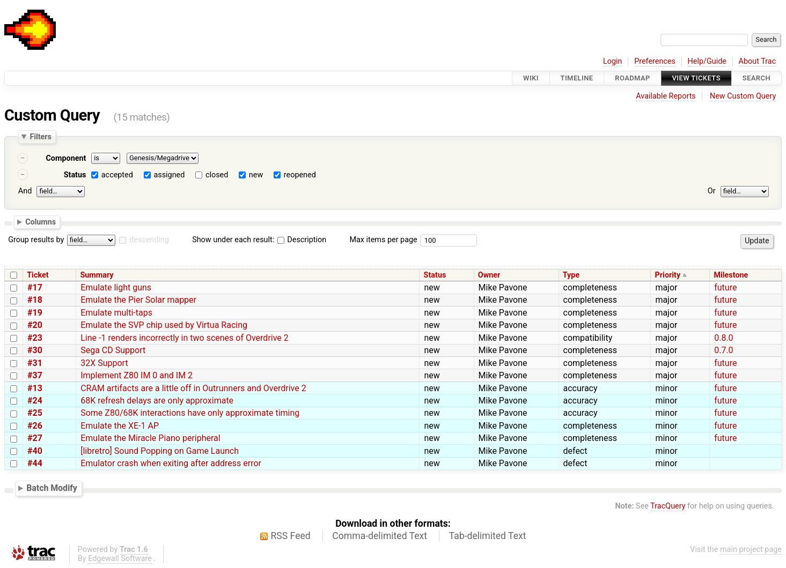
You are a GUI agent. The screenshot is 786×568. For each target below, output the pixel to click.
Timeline (577, 78)
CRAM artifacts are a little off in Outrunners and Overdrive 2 (193, 388)
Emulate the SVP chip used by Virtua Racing (163, 325)
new (256, 175)
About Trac (757, 61)
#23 (34, 338)
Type (571, 275)
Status (75, 175)
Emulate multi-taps (116, 313)
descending (149, 239)
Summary (96, 275)
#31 (34, 363)
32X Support (104, 363)
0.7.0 (723, 350)
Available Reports (666, 96)
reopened (300, 175)
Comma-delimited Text (379, 535)
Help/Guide (707, 61)
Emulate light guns (115, 287)
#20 (34, 325)
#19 (34, 313)
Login (612, 61)
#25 (34, 413)
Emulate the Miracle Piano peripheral (150, 438)
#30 (34, 350)
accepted (117, 175)
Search (756, 78)
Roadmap (632, 78)
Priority (668, 275)
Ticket (37, 275)
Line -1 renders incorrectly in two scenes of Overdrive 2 (184, 338)
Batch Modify (51, 488)
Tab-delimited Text (487, 535)
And (25, 191)
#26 (34, 426)
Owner (489, 275)
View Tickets (696, 78)
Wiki (531, 78)
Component (66, 158)
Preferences (654, 61)
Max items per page (383, 239)
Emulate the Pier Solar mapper (138, 300)
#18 (34, 300)
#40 (34, 451)
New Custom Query (743, 96)
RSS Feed (291, 535)
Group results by (36, 239)
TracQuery (667, 506)
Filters (40, 136)
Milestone (731, 275)
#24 (34, 400)
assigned (169, 175)
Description (301, 239)
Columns (40, 221)
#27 (34, 438)
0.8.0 (723, 338)
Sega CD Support (112, 350)
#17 (34, 287)
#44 (34, 463)
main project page (751, 549)
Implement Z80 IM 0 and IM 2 (136, 375)
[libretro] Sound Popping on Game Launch (159, 451)
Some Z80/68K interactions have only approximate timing (189, 413)
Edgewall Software (120, 558)
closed (216, 175)
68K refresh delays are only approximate (156, 400)
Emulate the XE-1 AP (119, 426)
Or (712, 191)
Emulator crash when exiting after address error (170, 463)
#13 (34, 388)
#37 (34, 375)
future (725, 287)
